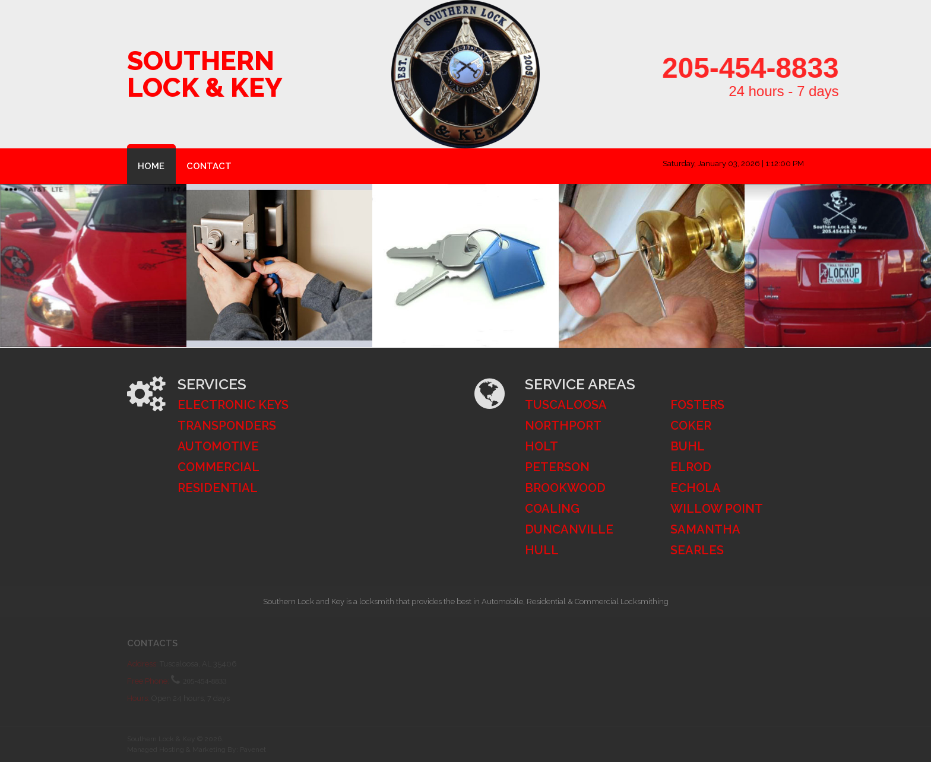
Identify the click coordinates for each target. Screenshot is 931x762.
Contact (209, 166)
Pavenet (253, 749)
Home (151, 166)
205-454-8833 (784, 68)
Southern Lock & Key (205, 74)
